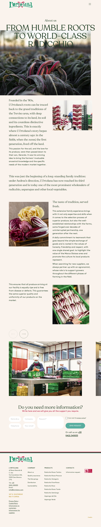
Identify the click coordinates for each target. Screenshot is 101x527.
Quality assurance (34, 475)
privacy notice (81, 418)
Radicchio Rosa (49, 486)
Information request (73, 472)
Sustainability (32, 486)
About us (31, 472)
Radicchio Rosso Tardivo (52, 472)
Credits (90, 517)
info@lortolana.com (16, 490)
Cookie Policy (13, 503)
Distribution (32, 482)
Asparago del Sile (50, 496)
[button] (14, 334)
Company (31, 468)
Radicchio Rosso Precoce (53, 475)
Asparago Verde (49, 499)
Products (48, 468)
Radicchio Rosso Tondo (52, 489)
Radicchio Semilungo (51, 493)
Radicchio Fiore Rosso (51, 482)
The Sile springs (33, 479)
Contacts (70, 468)
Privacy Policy (13, 501)
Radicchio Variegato (51, 479)
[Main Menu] (90, 4)
